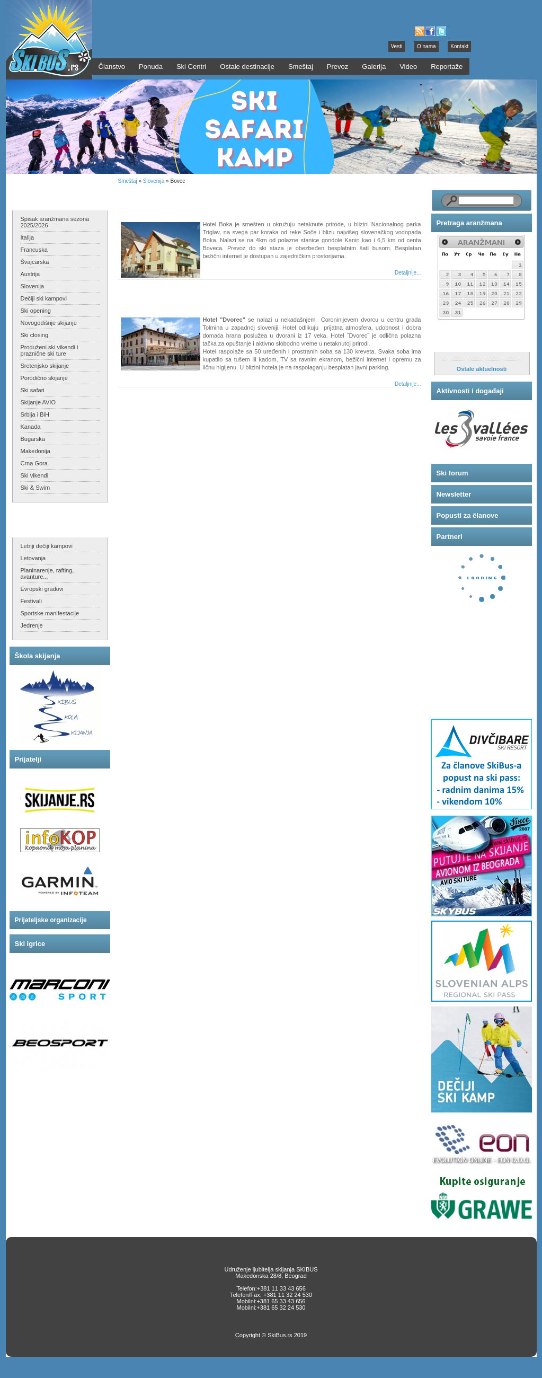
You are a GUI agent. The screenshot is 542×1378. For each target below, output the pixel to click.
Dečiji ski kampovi (44, 298)
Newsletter (454, 494)
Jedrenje (32, 625)
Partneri (450, 537)
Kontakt (459, 46)
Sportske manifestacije (50, 613)
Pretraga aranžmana (469, 223)
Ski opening (36, 310)
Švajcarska (35, 262)
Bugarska (33, 439)
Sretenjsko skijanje (45, 366)
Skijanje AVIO (38, 402)
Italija (27, 237)
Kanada (31, 426)
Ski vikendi (35, 475)
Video (408, 66)
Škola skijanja (37, 656)
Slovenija (33, 286)
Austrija (30, 274)
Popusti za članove (468, 515)
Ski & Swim (35, 487)
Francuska (34, 249)
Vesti (397, 46)
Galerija (374, 66)
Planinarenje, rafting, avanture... (47, 573)
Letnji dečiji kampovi (47, 546)
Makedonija (35, 451)
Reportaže (447, 66)
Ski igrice (30, 944)
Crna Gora (34, 463)
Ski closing (35, 335)
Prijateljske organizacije (51, 920)
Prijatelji (28, 759)
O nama (426, 46)
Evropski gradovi (42, 589)
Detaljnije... (408, 273)
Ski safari (33, 390)
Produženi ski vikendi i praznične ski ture (49, 350)
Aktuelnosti (456, 341)
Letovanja (33, 558)
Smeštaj (127, 181)
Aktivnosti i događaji (470, 391)
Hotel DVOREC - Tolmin (167, 294)
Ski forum (452, 473)
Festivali (31, 601)
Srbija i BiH (35, 414)
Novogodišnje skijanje (49, 323)
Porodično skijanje (44, 378)
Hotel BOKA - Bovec (161, 199)
